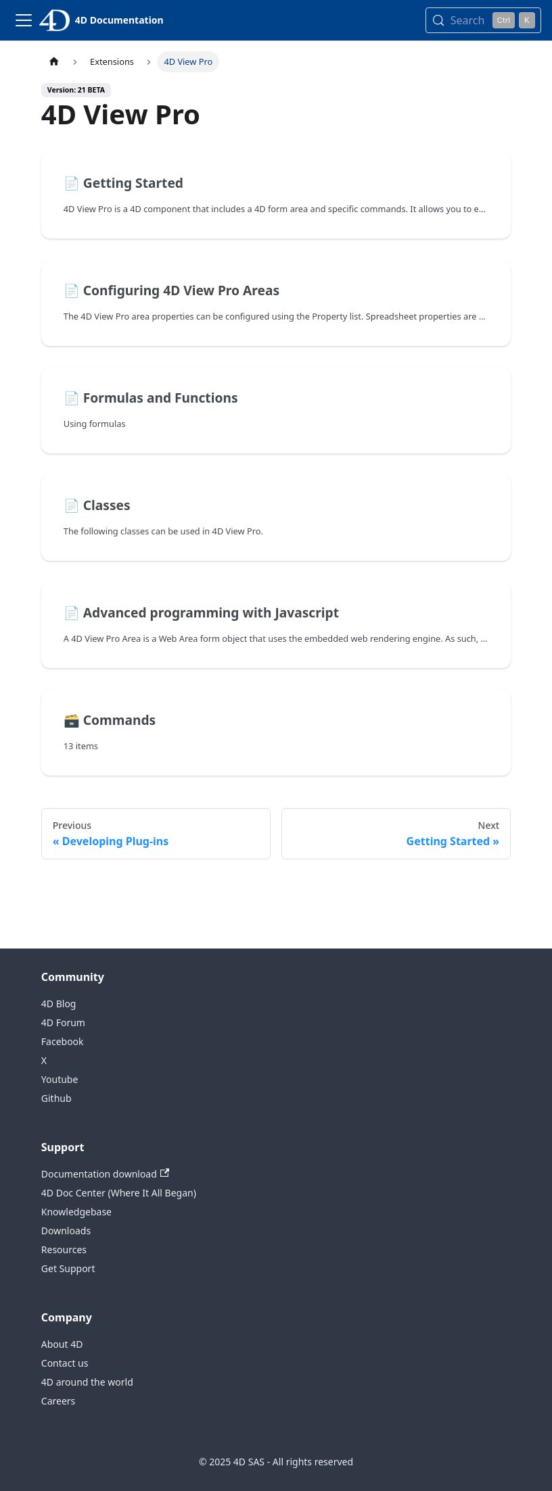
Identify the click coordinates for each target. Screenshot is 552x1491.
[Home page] (54, 61)
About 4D (62, 1344)
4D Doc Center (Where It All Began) (118, 1192)
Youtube (59, 1079)
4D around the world (87, 1381)
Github (56, 1098)
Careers (58, 1400)
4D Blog (58, 1003)
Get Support (68, 1268)
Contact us (65, 1363)
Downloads (66, 1230)
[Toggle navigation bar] (24, 20)
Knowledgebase (76, 1211)
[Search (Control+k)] (483, 20)
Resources (64, 1249)
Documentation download (105, 1173)
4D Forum (63, 1022)
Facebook (62, 1041)
